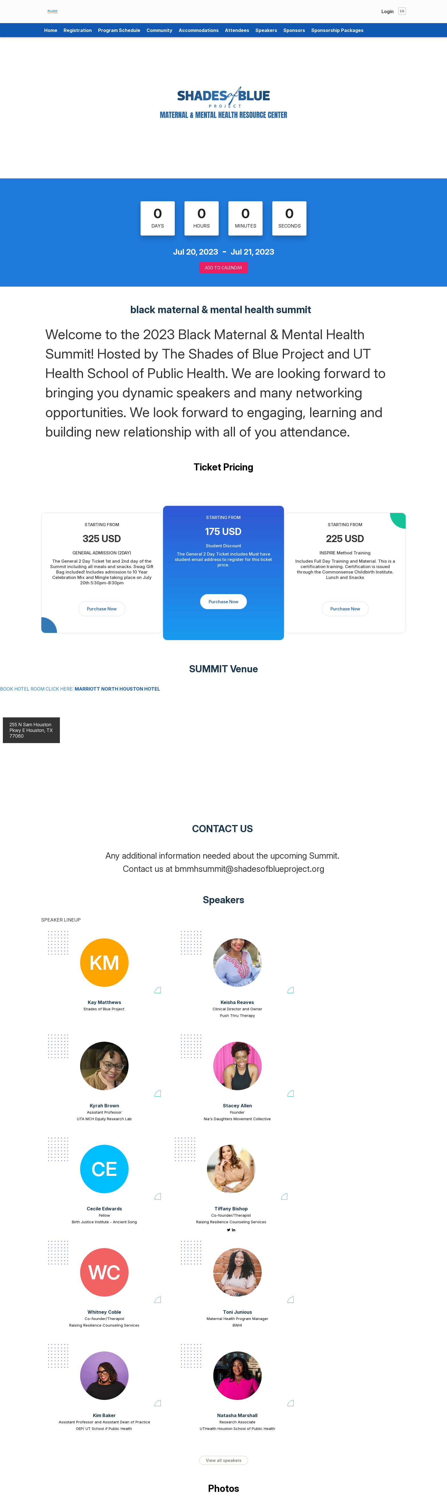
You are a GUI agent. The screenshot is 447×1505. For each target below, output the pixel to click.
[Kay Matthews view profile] (83, 962)
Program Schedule (119, 30)
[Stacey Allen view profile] (356, 962)
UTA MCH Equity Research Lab (265, 1015)
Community (159, 30)
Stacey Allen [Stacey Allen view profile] (356, 1002)
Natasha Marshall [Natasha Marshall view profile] (174, 1219)
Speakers (266, 30)
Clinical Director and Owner (174, 1009)
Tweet (392, 1498)
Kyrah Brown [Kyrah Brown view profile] (265, 1002)
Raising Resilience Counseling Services (167, 1124)
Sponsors (294, 30)
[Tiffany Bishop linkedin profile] (169, 1132)
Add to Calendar (223, 267)
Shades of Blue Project (83, 1009)
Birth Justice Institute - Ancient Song (82, 1124)
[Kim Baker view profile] (83, 1179)
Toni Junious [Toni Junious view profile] (349, 1111)
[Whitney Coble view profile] (258, 1071)
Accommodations (199, 30)
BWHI (349, 1124)
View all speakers (223, 1269)
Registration (78, 30)
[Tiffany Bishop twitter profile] (164, 1132)
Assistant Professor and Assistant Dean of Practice (83, 1229)
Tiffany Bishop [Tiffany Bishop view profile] (167, 1111)
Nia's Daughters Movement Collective (356, 1015)
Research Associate (174, 1226)
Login (387, 11)
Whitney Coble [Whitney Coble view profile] (258, 1111)
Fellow (83, 1117)
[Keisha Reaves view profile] (174, 962)
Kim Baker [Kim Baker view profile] (83, 1219)
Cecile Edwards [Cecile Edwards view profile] (83, 1111)
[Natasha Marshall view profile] (174, 1179)
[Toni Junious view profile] (349, 1071)
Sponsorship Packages (337, 30)
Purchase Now (102, 608)
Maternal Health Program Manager (349, 1117)
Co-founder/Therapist (167, 1117)
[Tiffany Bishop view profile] (167, 1071)
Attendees (237, 30)
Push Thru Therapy (174, 1015)
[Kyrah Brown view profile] (265, 962)
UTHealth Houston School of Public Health (174, 1232)
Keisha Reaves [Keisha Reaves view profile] (174, 1002)
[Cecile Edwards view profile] (83, 1071)
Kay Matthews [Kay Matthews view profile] (83, 1002)
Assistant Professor (265, 1009)
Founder (357, 1009)
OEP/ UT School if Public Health (83, 1239)
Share (374, 1498)
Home (50, 30)
